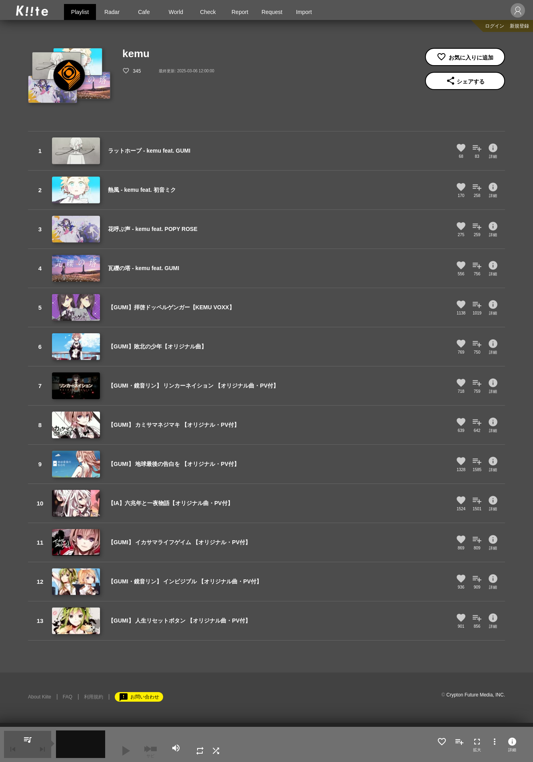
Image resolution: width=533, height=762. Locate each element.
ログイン (494, 26)
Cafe (144, 12)
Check (208, 12)
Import (304, 12)
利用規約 (93, 697)
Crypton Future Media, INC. (475, 695)
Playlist (80, 12)
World (176, 12)
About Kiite (39, 697)
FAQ (67, 697)
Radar (112, 12)
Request (272, 12)
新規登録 (519, 26)
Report (240, 12)
